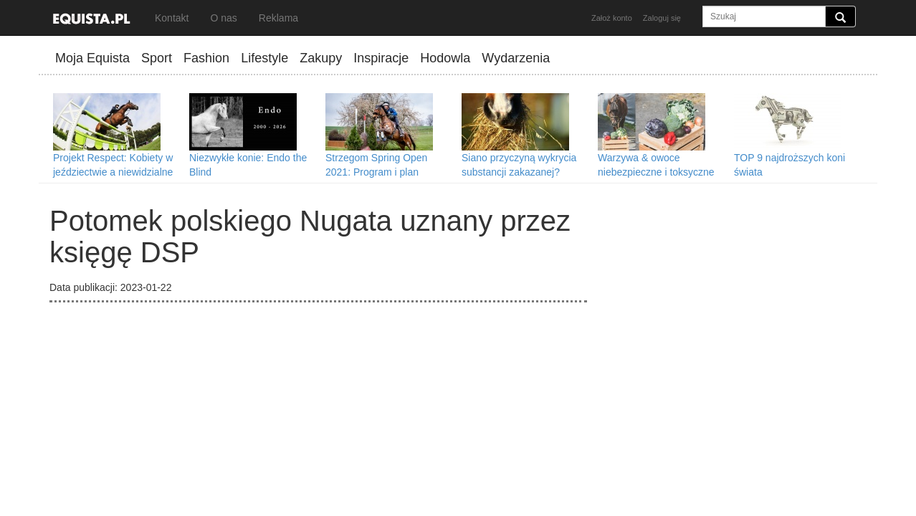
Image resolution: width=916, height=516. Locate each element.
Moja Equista (92, 58)
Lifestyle (264, 58)
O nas (223, 18)
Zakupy (321, 58)
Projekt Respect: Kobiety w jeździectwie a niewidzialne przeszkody (113, 172)
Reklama (278, 18)
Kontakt (172, 18)
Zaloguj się (662, 18)
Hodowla (445, 58)
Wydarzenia (516, 58)
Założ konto (611, 18)
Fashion (206, 58)
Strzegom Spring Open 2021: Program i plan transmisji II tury (376, 172)
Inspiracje (381, 58)
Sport (156, 58)
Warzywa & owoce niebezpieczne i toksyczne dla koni (656, 172)
